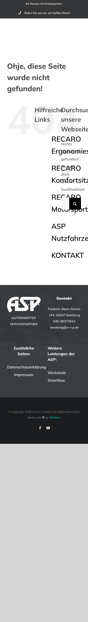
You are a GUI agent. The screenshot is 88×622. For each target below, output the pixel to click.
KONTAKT (67, 255)
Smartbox (56, 380)
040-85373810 (64, 321)
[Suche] (75, 204)
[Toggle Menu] (77, 33)
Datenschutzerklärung (26, 367)
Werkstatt (57, 372)
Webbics (55, 417)
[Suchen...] (65, 204)
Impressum (23, 374)
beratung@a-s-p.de (64, 327)
